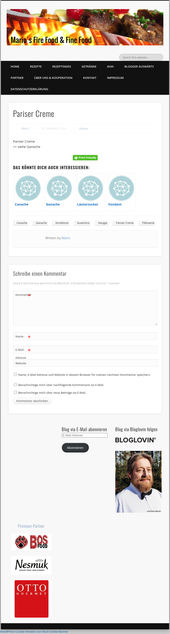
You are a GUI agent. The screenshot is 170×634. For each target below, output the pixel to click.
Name (23, 336)
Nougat (102, 223)
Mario (25, 128)
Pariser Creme (124, 223)
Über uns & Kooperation (53, 78)
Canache (22, 223)
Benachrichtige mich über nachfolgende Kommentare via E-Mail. (61, 385)
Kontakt (89, 78)
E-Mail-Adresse (23, 353)
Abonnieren (75, 448)
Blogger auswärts (139, 66)
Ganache (41, 223)
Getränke (89, 66)
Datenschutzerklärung (29, 89)
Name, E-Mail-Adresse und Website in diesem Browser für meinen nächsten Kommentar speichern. (84, 375)
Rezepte (36, 66)
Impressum (115, 78)
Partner (17, 78)
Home (15, 66)
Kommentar (23, 295)
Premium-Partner (31, 526)
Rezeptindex (61, 66)
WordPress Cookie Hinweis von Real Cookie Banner (34, 632)
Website (20, 363)
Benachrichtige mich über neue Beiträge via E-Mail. (52, 393)
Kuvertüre (83, 223)
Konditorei (62, 223)
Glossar (83, 128)
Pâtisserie (148, 223)
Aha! (110, 66)
